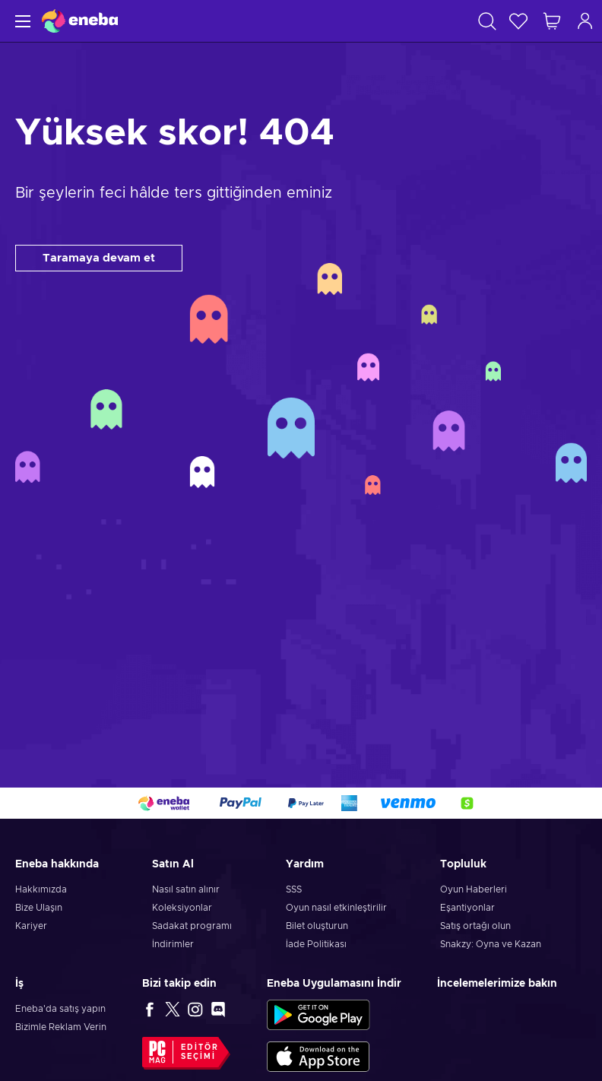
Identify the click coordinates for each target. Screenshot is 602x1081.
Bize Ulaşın (38, 907)
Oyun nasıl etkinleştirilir (336, 907)
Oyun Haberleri (473, 889)
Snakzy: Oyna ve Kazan (490, 944)
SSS (294, 889)
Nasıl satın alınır (186, 889)
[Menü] (21, 21)
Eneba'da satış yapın (60, 1008)
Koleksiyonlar (182, 907)
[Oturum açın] (585, 21)
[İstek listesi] (518, 21)
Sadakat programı (192, 925)
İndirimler (173, 944)
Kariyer (31, 925)
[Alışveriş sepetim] (552, 21)
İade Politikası (316, 944)
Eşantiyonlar (467, 907)
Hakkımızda (41, 889)
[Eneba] (80, 21)
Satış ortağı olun (475, 925)
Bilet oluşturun (317, 925)
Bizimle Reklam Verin (60, 1027)
